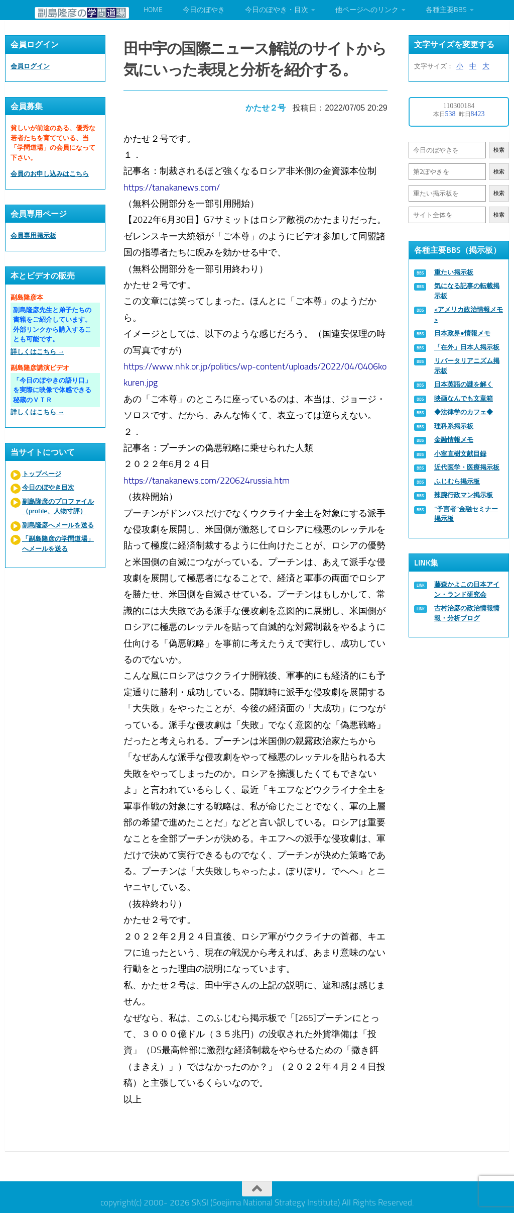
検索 (498, 150)
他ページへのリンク (367, 10)
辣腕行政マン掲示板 (463, 495)
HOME (153, 10)
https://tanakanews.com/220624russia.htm (208, 477)
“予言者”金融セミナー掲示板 (466, 514)
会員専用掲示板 (33, 235)
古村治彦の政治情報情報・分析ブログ (466, 613)
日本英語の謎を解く (463, 384)
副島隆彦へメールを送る (58, 525)
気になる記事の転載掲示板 (466, 291)
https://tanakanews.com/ (173, 184)
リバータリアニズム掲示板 (466, 366)
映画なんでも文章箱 (463, 398)
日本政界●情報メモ (462, 333)
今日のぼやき (204, 10)
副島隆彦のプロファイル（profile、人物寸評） (58, 506)
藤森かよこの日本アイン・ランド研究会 (466, 589)
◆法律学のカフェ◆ (463, 412)
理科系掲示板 (453, 426)
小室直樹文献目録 (460, 453)
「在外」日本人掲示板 (466, 347)
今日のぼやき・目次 (276, 10)
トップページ (41, 474)
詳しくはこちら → (37, 351)
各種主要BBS (446, 10)
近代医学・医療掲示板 (466, 467)
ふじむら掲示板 (457, 481)
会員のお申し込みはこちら (50, 173)
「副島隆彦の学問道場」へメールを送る (58, 543)
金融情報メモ (453, 439)
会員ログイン (30, 66)
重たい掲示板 (453, 272)
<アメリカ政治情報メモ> (468, 314)
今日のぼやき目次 (48, 487)
